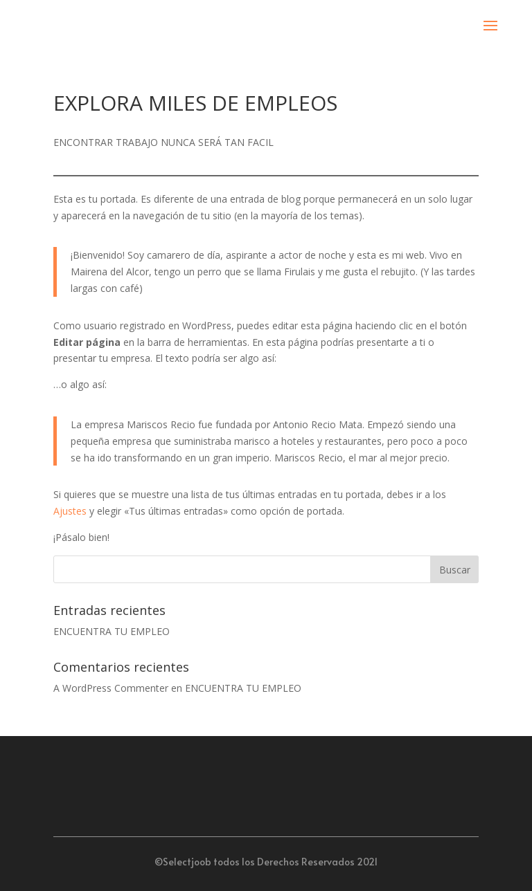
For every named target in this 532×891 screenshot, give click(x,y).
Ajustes (70, 510)
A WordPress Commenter (110, 688)
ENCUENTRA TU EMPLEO (111, 631)
